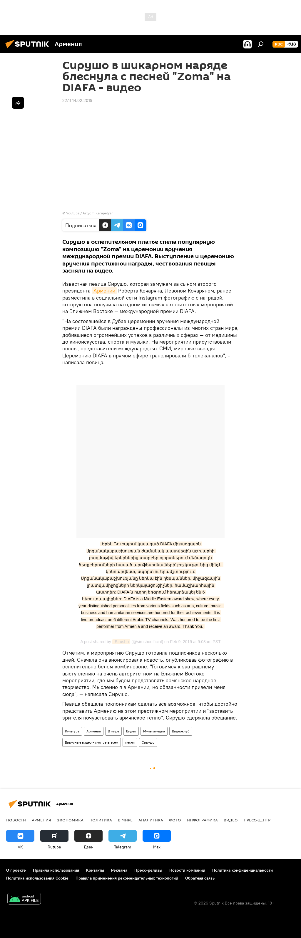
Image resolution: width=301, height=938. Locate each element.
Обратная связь (200, 878)
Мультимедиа (154, 731)
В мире (113, 731)
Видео (131, 731)
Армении (104, 290)
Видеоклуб (181, 731)
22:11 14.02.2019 (77, 100)
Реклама (119, 870)
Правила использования (56, 870)
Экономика (70, 820)
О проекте (16, 870)
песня (130, 742)
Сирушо (148, 742)
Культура (72, 731)
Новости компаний (187, 870)
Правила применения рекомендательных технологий (127, 878)
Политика (100, 820)
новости (16, 820)
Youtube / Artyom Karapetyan (89, 213)
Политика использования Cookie (37, 878)
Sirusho (121, 641)
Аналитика (150, 820)
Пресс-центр (257, 820)
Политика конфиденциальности (242, 870)
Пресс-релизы (148, 870)
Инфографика (202, 820)
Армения (93, 731)
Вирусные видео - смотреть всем (91, 742)
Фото (175, 820)
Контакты (95, 870)
